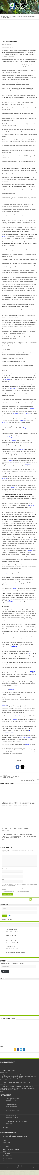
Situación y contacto (11, 935)
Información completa (11, 940)
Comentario (5, 854)
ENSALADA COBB (7, 1066)
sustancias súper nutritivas (25, 737)
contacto (27, 744)
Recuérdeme (12, 915)
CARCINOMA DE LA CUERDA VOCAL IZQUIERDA (12, 777)
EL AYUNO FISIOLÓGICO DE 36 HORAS (15, 952)
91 (14, 954)
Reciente (4, 926)
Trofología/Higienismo (11, 929)
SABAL (5, 1140)
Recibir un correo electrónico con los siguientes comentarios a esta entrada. (18, 888)
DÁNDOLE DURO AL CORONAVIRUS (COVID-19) (15, 828)
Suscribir (5, 971)
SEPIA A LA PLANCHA (9, 1070)
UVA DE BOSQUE (7, 1158)
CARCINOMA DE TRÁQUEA (27, 780)
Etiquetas (24, 926)
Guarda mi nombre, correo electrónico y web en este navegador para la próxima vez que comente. (19, 885)
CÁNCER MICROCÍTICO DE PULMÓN (13, 1145)
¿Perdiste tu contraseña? (8, 919)
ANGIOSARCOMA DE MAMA (11, 1149)
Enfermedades (13, 16)
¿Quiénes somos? (10, 946)
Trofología (4, 236)
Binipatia (6, 16)
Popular (9, 926)
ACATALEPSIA (6, 1154)
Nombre (4, 868)
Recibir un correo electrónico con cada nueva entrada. (16, 891)
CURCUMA (6, 1127)
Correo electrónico (7, 874)
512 (17, 931)
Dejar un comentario (7, 44)
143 (17, 942)
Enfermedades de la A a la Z (25, 16)
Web (3, 879)
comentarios (16, 926)
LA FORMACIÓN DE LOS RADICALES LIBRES (15, 1136)
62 (11, 1128)
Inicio (1, 16)
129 (17, 948)
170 (16, 937)
